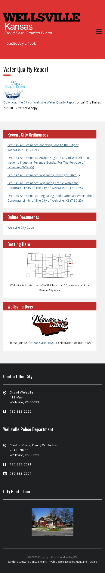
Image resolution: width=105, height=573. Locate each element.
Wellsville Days (43, 343)
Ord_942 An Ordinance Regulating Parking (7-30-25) (42, 175)
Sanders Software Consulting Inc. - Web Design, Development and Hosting (52, 562)
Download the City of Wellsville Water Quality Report (39, 102)
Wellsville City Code (20, 227)
